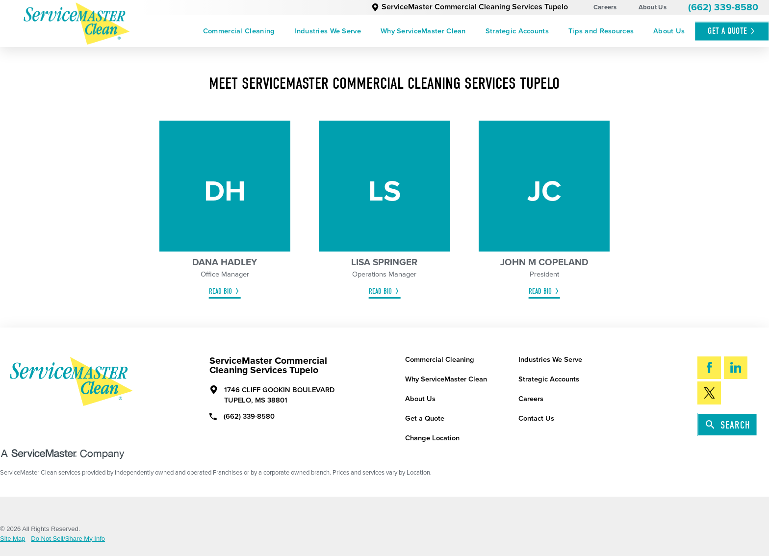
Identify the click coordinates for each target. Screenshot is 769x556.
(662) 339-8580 (723, 7)
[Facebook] (709, 367)
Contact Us (536, 418)
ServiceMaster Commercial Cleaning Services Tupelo (469, 7)
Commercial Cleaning (239, 31)
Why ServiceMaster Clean (423, 31)
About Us (652, 7)
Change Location (432, 438)
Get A (732, 31)
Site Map (13, 538)
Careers (605, 7)
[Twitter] (709, 392)
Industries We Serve (327, 31)
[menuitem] (239, 31)
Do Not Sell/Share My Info (68, 538)
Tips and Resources (601, 31)
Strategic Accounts (517, 31)
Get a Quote (424, 418)
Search (728, 425)
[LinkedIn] (735, 367)
